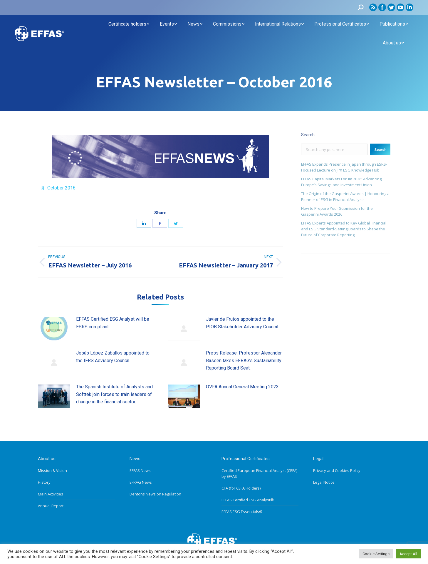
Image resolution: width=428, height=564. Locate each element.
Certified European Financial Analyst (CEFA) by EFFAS (259, 473)
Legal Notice (324, 482)
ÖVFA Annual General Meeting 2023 (242, 387)
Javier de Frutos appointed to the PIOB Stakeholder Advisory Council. (242, 323)
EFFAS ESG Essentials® (242, 511)
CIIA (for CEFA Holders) (241, 488)
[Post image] (54, 328)
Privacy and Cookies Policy (336, 470)
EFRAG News (141, 482)
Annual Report (50, 505)
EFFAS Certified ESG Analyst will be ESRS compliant (112, 323)
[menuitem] (128, 24)
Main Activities (50, 494)
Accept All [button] (408, 554)
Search (380, 150)
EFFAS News (140, 470)
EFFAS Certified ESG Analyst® (247, 500)
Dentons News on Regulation (155, 494)
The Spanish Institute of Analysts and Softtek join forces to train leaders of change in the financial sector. (114, 394)
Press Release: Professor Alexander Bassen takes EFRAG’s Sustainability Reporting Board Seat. (244, 360)
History (44, 482)
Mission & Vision (52, 470)
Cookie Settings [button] (376, 554)
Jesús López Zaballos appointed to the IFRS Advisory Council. (113, 356)
